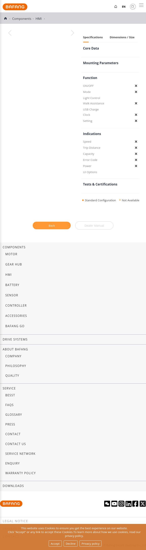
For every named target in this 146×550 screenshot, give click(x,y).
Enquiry (12, 463)
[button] (72, 33)
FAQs (9, 405)
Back (52, 225)
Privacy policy (90, 543)
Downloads (13, 486)
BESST (10, 395)
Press (10, 424)
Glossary (13, 415)
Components (14, 247)
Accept (55, 543)
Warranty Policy (20, 473)
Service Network (20, 454)
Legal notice (15, 521)
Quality (12, 376)
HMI (39, 18)
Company (13, 356)
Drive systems (15, 339)
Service (9, 388)
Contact (13, 434)
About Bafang (15, 349)
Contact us (15, 444)
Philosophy (15, 366)
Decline (71, 543)
